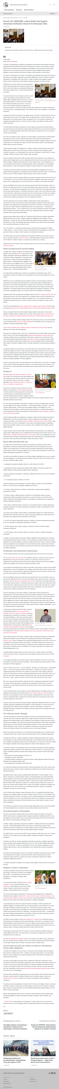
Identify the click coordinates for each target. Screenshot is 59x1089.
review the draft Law (24, 237)
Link (4, 1006)
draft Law (20, 253)
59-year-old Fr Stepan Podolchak (24, 321)
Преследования (9, 10)
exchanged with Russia (33, 339)
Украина (25, 17)
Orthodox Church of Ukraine (10, 978)
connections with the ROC (46, 294)
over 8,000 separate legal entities (24, 390)
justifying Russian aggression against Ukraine (39, 335)
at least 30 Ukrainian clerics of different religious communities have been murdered (26, 327)
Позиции (32, 1077)
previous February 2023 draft (18, 557)
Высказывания (33, 1081)
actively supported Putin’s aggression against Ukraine (33, 306)
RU (53, 4)
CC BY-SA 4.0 (41, 392)
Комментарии (6, 17)
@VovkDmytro (13, 61)
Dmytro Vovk (8, 1001)
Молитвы (19, 10)
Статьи (20, 17)
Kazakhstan (6, 886)
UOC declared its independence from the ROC (23, 581)
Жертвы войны (28, 10)
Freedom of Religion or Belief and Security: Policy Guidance (37, 421)
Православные (14, 17)
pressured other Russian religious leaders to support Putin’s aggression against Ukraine (33, 308)
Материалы (6, 1077)
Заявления (32, 1079)
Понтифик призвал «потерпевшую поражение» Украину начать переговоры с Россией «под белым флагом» (15, 1027)
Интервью (6, 1081)
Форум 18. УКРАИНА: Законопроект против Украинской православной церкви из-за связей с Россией (43, 1027)
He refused (6, 656)
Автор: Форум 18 (8, 1013)
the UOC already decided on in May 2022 (38, 693)
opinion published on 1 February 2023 (32, 919)
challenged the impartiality (17, 938)
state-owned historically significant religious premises (37, 968)
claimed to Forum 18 (8, 640)
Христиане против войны (18, 5)
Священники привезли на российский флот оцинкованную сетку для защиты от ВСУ (14, 1060)
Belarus (25, 882)
